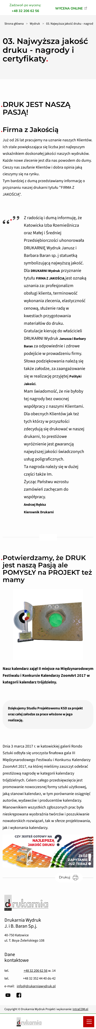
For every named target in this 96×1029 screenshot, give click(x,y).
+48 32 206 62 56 (35, 970)
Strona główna (14, 24)
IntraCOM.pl (80, 1009)
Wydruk (35, 24)
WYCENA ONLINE (69, 8)
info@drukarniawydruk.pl (36, 986)
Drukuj (71, 877)
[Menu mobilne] (88, 1021)
